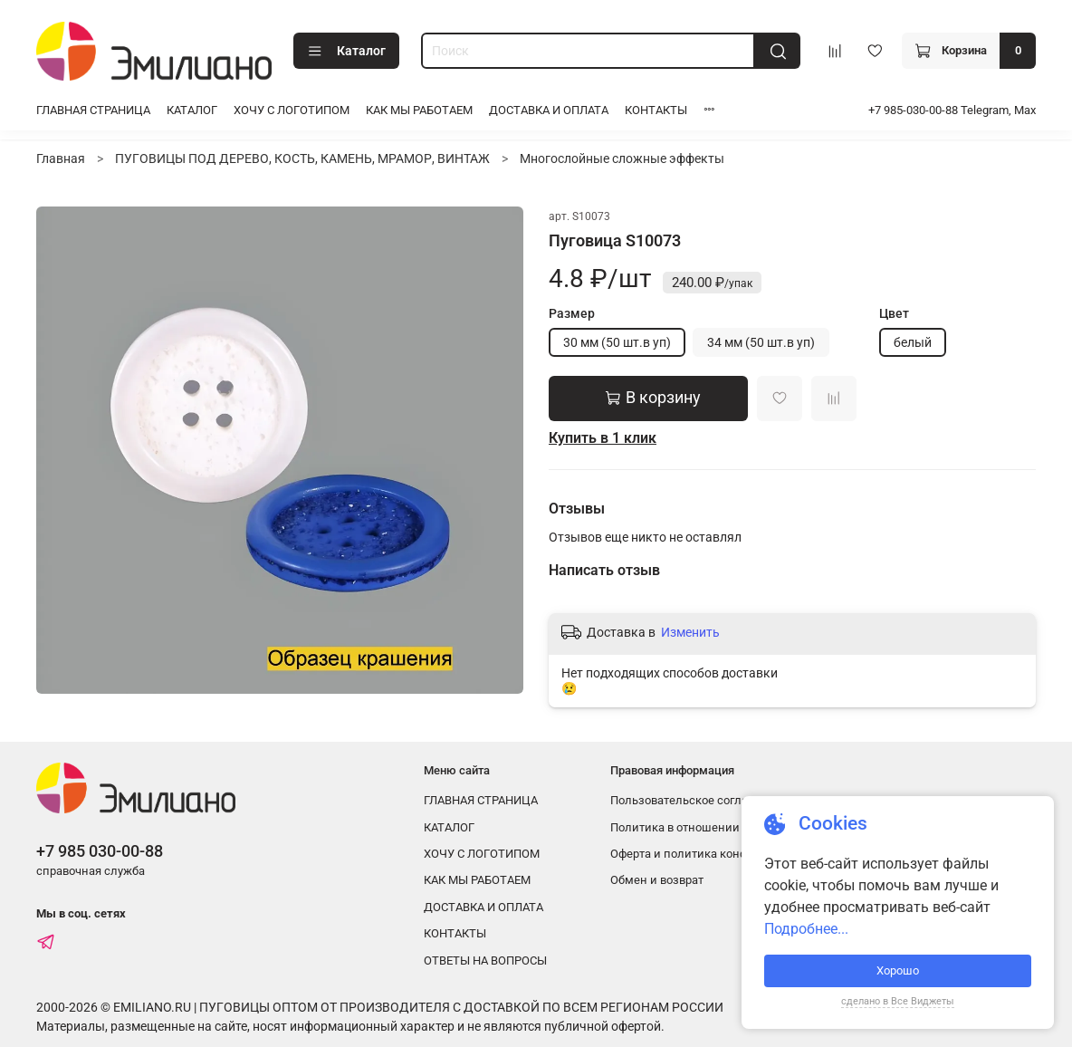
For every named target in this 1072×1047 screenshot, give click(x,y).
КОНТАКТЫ (656, 110)
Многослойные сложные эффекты (622, 158)
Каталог (346, 51)
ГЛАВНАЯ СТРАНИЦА (93, 110)
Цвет (894, 313)
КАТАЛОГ (192, 110)
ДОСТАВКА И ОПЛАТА (548, 110)
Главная (60, 158)
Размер (572, 313)
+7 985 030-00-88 (99, 850)
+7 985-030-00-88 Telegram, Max (952, 110)
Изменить (690, 632)
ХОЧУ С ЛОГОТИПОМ (291, 110)
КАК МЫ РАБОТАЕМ (419, 110)
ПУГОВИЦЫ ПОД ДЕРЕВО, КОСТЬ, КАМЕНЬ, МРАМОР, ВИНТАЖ (302, 158)
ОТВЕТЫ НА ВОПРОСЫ (485, 960)
